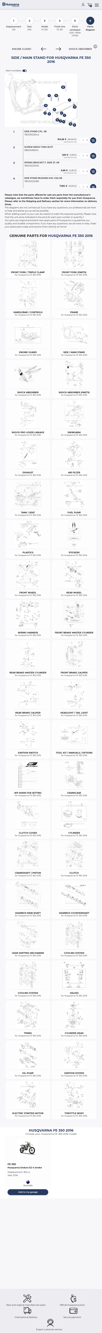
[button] (95, 46)
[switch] (24, 71)
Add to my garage (28, 1192)
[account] (83, 5)
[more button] (87, 140)
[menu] (97, 5)
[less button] (79, 140)
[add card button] (93, 140)
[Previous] (43, 49)
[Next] (58, 49)
